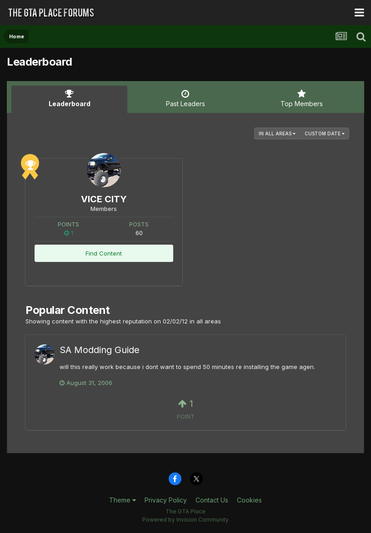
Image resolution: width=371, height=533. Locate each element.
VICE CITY (104, 199)
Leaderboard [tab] (69, 98)
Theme (122, 500)
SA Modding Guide (100, 349)
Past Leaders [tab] (185, 98)
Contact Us (212, 500)
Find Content (103, 253)
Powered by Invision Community (185, 519)
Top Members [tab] (302, 98)
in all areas (277, 133)
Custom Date (325, 133)
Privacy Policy (166, 500)
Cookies (249, 500)
